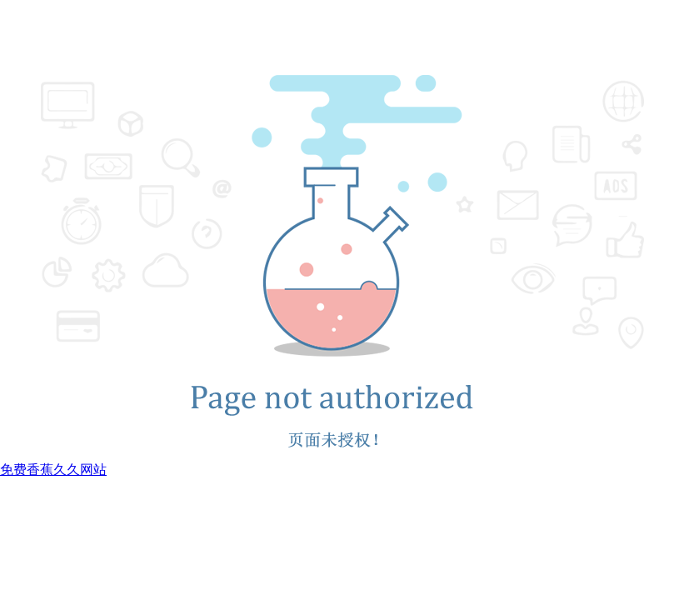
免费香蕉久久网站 (53, 469)
